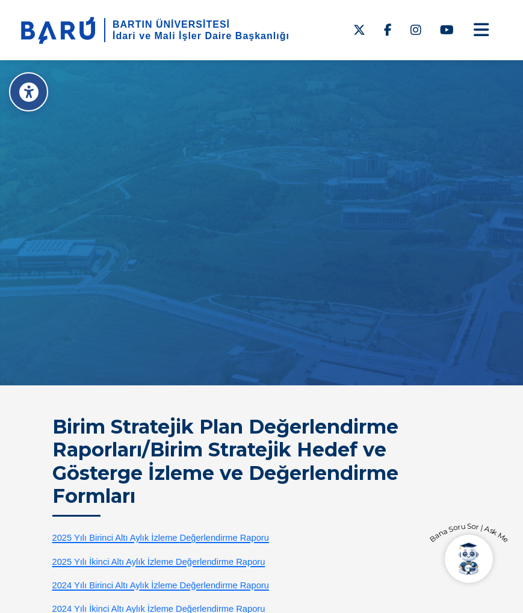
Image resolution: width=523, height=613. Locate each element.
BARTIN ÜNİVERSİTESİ (171, 24)
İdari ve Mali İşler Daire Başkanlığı (201, 36)
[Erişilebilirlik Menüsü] (28, 91)
